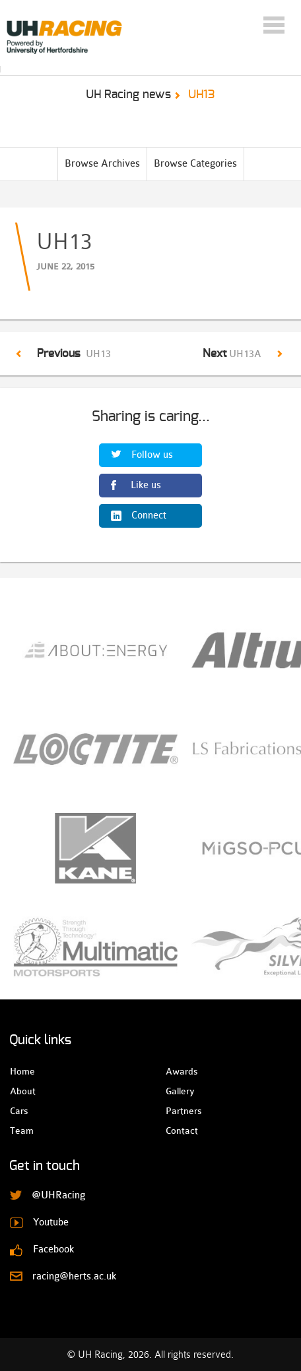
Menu (273, 25)
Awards (177, 1071)
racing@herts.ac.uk (74, 1276)
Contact (177, 1130)
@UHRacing (58, 1195)
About (21, 1091)
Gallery (177, 1091)
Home (21, 1071)
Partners (177, 1110)
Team (21, 1130)
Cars (19, 1110)
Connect (148, 515)
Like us (146, 485)
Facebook (53, 1249)
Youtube (51, 1222)
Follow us (152, 455)
